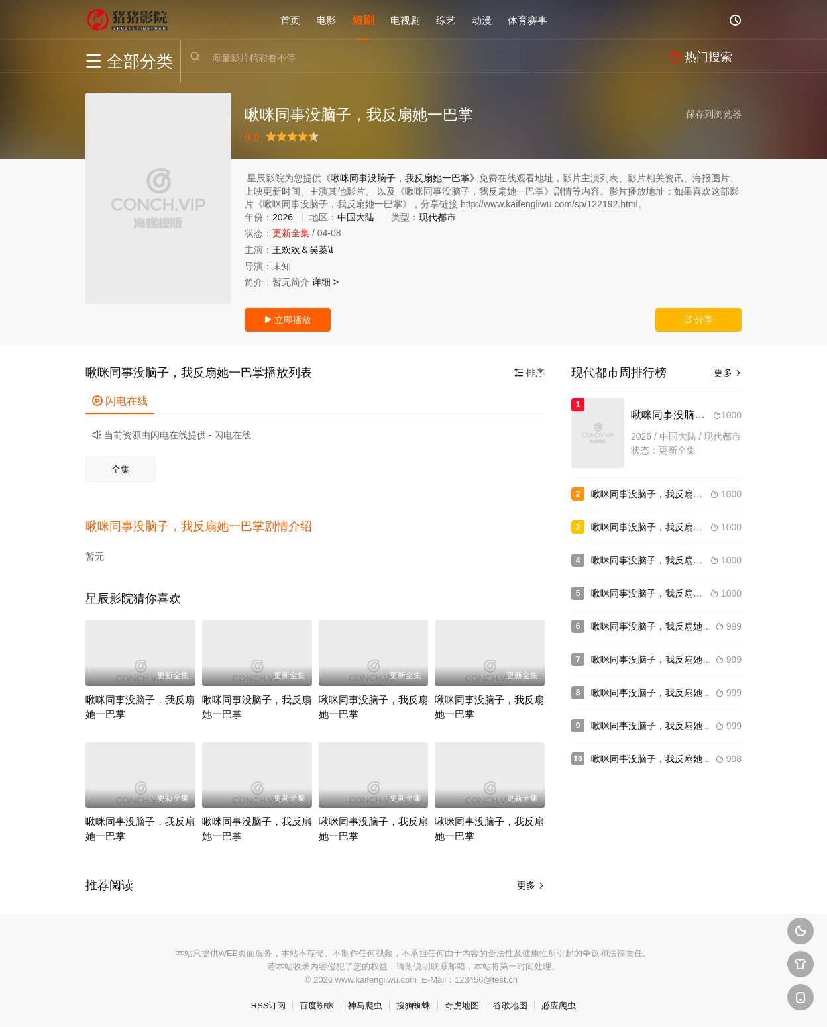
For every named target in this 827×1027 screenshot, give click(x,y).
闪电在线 (120, 401)
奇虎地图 (462, 1000)
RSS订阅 (268, 1000)
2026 (282, 217)
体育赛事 (527, 19)
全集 (120, 469)
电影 (326, 19)
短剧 (363, 19)
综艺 (446, 19)
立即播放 (287, 320)
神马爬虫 (365, 1000)
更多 (531, 880)
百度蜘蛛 (317, 1000)
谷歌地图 (510, 1000)
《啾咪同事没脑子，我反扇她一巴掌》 (400, 178)
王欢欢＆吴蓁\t (302, 249)
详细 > (325, 282)
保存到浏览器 (714, 114)
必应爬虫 (558, 1000)
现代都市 (437, 217)
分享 (698, 320)
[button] (205, 523)
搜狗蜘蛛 (413, 1000)
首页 (290, 19)
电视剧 (405, 19)
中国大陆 (355, 217)
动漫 (482, 19)
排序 (529, 372)
